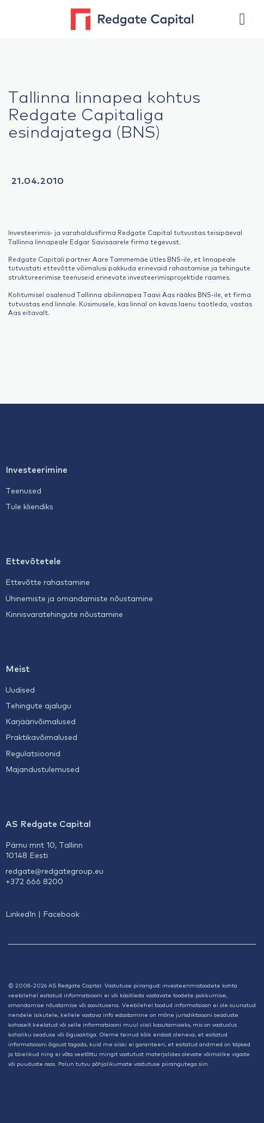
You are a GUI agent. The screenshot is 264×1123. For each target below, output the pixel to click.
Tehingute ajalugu (38, 705)
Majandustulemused (42, 769)
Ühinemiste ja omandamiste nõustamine (79, 598)
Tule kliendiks (29, 506)
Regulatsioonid (32, 753)
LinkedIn (20, 913)
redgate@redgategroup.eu (54, 870)
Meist (17, 668)
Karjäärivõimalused (40, 721)
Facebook (61, 913)
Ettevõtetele (33, 560)
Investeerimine (36, 469)
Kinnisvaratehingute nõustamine (64, 614)
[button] (248, 19)
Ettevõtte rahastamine (47, 582)
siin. (204, 1063)
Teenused (23, 490)
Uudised (20, 689)
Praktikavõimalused (41, 737)
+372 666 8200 (34, 881)
